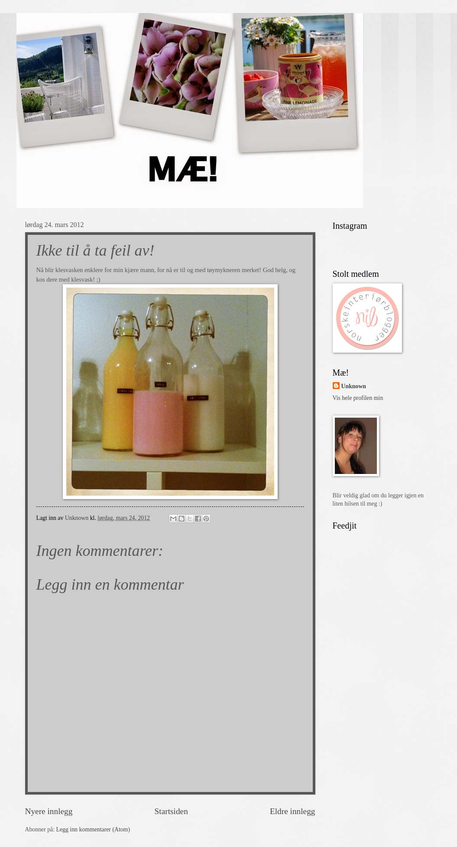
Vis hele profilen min (358, 398)
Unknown (353, 386)
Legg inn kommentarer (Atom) (93, 829)
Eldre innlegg (292, 811)
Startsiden (171, 811)
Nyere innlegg (49, 811)
